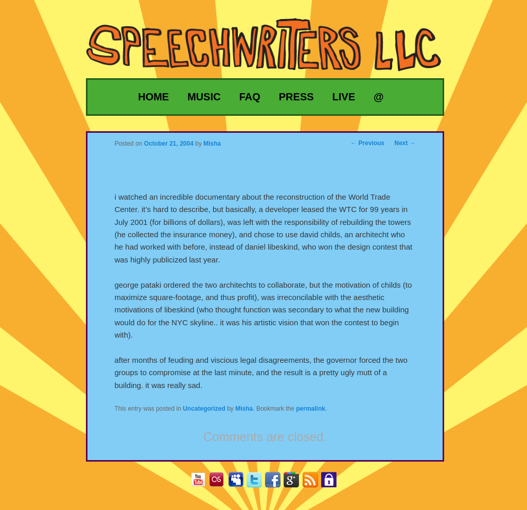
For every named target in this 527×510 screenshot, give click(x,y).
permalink (310, 408)
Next (404, 143)
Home (153, 96)
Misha (244, 408)
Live (343, 96)
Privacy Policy (332, 483)
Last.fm (220, 483)
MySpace (239, 483)
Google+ (295, 483)
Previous (367, 143)
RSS (314, 483)
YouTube (202, 483)
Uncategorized (204, 408)
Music (203, 96)
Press (296, 96)
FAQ (249, 96)
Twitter (258, 483)
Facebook (276, 483)
